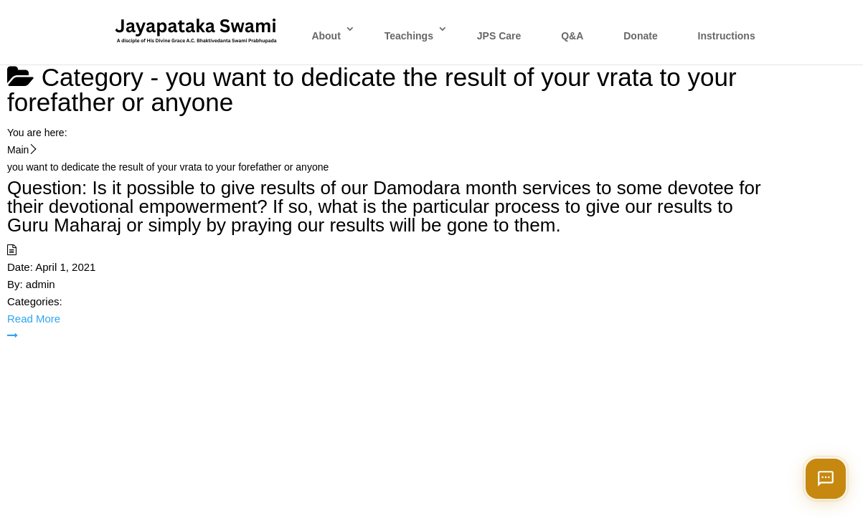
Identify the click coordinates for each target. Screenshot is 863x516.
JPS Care (499, 36)
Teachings (409, 36)
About (325, 36)
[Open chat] (826, 479)
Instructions (726, 36)
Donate (640, 36)
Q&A (572, 36)
